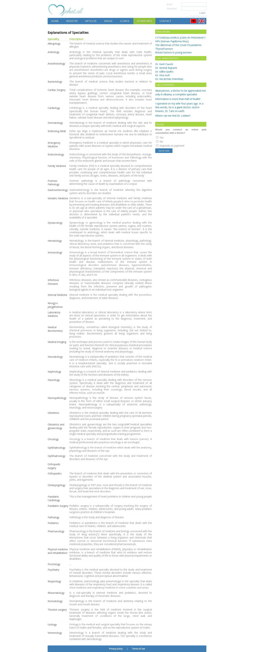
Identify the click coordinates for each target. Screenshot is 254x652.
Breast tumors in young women (173, 52)
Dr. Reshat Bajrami (166, 67)
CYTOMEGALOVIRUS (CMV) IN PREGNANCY (180, 37)
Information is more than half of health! (177, 99)
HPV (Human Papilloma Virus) (172, 41)
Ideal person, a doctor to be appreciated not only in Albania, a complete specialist (180, 92)
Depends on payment (170, 145)
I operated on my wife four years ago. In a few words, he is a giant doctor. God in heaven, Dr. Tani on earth (179, 107)
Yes (160, 137)
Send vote (163, 150)
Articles (90, 21)
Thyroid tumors (164, 48)
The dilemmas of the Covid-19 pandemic (178, 45)
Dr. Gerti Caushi (164, 64)
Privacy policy (116, 648)
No (159, 141)
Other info (144, 21)
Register (72, 21)
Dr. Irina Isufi (162, 75)
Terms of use (138, 648)
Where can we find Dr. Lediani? (172, 115)
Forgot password (198, 16)
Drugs (108, 21)
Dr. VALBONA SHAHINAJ (169, 79)
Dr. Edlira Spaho (164, 71)
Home (55, 21)
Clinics (124, 21)
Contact (165, 21)
